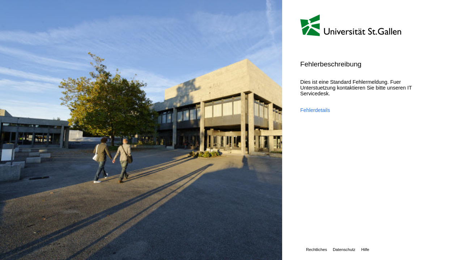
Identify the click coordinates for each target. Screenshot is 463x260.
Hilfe (365, 249)
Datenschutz (344, 249)
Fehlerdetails (315, 110)
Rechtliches (316, 249)
